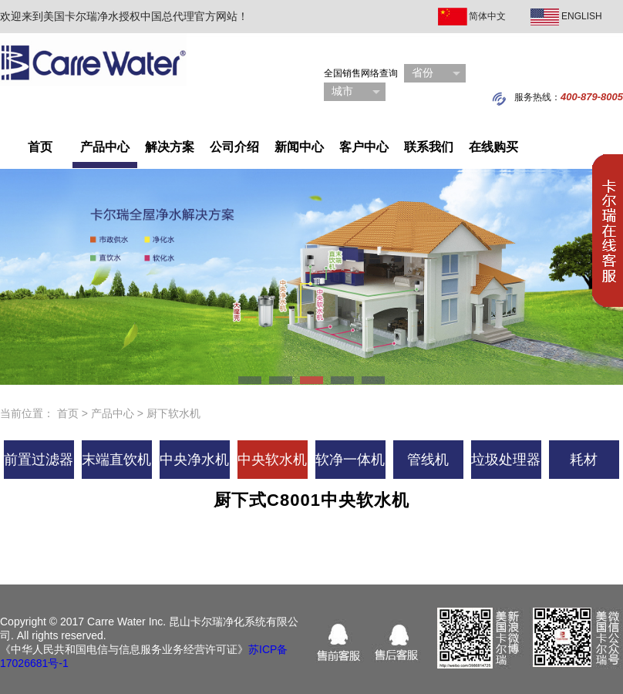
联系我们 (428, 146)
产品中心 (105, 146)
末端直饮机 (116, 459)
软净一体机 (350, 459)
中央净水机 (194, 459)
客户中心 (364, 146)
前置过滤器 (38, 459)
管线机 (428, 459)
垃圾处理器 (505, 459)
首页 (40, 146)
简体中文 (487, 16)
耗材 (584, 459)
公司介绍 (234, 146)
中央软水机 (272, 459)
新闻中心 (299, 146)
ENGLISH (581, 16)
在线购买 (493, 146)
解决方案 (169, 146)
